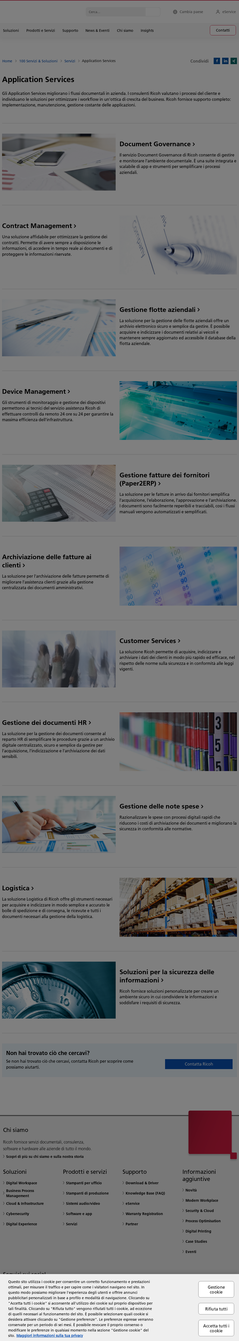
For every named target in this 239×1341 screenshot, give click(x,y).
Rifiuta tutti (216, 1308)
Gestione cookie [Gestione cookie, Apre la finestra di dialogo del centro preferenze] (216, 1289)
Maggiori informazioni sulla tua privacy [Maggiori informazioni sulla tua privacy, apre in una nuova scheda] (49, 1335)
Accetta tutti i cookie (216, 1328)
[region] (119, 1307)
